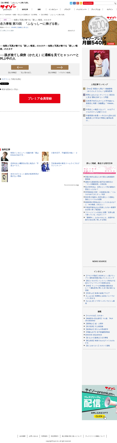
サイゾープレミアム (8, 7)
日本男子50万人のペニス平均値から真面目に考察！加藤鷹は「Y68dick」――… (100, 103)
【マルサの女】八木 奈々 (94, 316)
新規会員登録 (88, 3)
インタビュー (53, 9)
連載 (39, 9)
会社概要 (22, 436)
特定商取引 (54, 436)
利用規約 (44, 436)
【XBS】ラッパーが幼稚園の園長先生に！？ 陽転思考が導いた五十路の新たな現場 (100, 288)
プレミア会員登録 (40, 98)
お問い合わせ (33, 436)
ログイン (5, 79)
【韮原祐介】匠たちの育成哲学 (96, 329)
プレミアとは (95, 9)
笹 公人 (26, 27)
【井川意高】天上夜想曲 (94, 326)
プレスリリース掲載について (95, 436)
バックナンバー (81, 9)
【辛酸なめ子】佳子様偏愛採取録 (97, 332)
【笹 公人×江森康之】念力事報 (96, 338)
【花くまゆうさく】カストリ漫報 (97, 346)
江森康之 (20, 27)
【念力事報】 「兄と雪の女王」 (19, 72)
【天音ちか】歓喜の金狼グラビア (97, 293)
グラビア (67, 9)
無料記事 (25, 9)
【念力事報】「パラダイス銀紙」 (59, 72)
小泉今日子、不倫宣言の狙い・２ (64, 153)
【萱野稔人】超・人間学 (94, 324)
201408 (13, 27)
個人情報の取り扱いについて (72, 436)
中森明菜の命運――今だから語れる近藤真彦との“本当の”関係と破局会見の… (101, 118)
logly (77, 185)
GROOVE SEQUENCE (93, 335)
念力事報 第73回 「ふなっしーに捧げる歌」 (30, 23)
